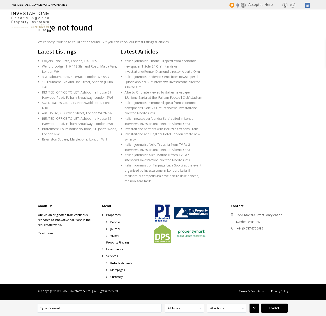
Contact (307, 19)
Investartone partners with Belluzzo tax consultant (161, 129)
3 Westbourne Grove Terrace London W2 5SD (75, 77)
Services (283, 19)
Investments (255, 19)
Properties (182, 19)
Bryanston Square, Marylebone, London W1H (75, 139)
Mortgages (117, 270)
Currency (116, 277)
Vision (114, 236)
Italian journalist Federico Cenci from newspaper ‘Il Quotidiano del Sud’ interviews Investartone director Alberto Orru (162, 82)
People (115, 222)
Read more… (46, 233)
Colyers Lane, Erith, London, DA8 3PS (69, 61)
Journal (115, 229)
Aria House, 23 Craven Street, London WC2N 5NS (78, 113)
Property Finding (217, 19)
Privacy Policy (279, 291)
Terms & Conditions (251, 291)
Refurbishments (121, 263)
